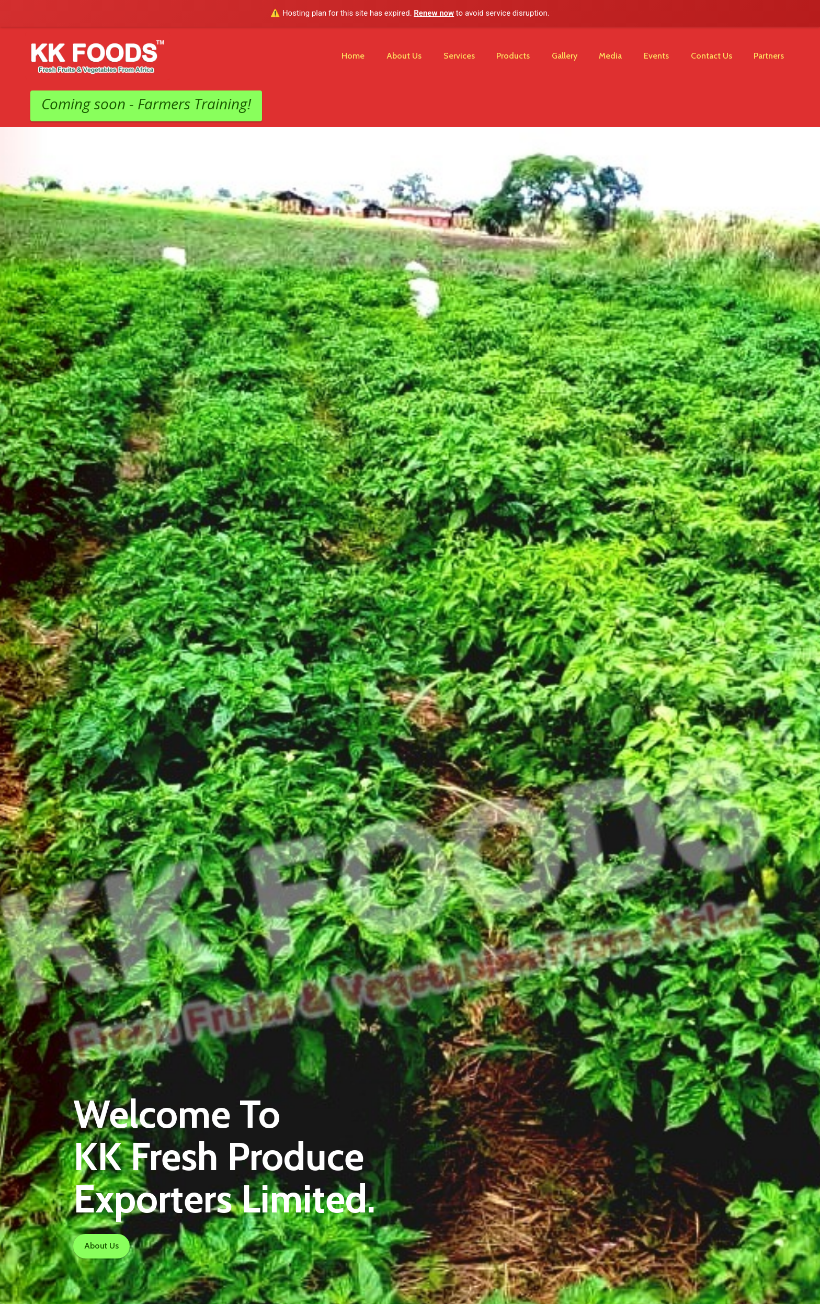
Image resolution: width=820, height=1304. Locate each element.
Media (610, 56)
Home (353, 56)
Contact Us (711, 56)
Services (459, 56)
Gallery (564, 56)
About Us (404, 56)
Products (513, 56)
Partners (769, 56)
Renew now (434, 13)
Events (656, 56)
